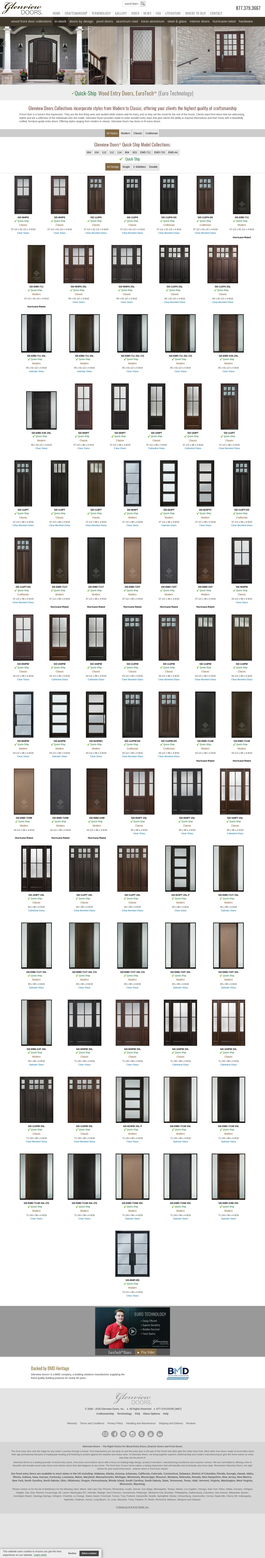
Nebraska (184, 1477)
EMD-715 (159, 152)
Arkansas (131, 1473)
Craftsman (152, 133)
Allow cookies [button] (89, 1553)
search (134, 4)
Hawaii (241, 1473)
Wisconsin (126, 1484)
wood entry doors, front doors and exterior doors (79, 1462)
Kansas (43, 1477)
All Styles (112, 133)
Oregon (85, 1480)
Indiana (26, 1477)
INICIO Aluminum (152, 21)
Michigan (120, 1477)
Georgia (231, 1473)
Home (57, 13)
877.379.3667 (248, 8)
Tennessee (176, 1480)
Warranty (72, 1423)
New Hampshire (211, 1477)
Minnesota (133, 1477)
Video (135, 13)
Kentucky (55, 1477)
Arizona (119, 1473)
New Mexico (244, 1477)
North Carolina (33, 1480)
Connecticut (171, 1473)
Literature (173, 13)
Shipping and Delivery (171, 1423)
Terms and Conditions (92, 1423)
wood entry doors (44, 1465)
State (165, 1480)
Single (126, 166)
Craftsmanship (76, 13)
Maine (78, 1477)
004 (89, 152)
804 (127, 152)
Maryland (88, 1477)
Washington (228, 1480)
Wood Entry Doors (136, 1446)
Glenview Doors (91, 1446)
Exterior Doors (156, 1446)
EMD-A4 (173, 152)
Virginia (215, 1480)
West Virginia (244, 1480)
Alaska (110, 1473)
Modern (125, 133)
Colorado (156, 1473)
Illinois (17, 1477)
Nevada (196, 1477)
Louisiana (68, 1477)
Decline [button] (72, 1553)
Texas (187, 1480)
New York (17, 1480)
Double (153, 166)
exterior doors (65, 1465)
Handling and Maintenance (141, 1423)
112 (104, 152)
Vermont (204, 1480)
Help (165, 1413)
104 (96, 152)
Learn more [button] (40, 1554)
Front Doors (175, 1446)
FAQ (158, 13)
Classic (137, 133)
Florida (221, 1473)
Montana (173, 1477)
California (144, 1473)
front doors (221, 1451)
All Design (113, 166)
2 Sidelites (139, 166)
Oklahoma (74, 1480)
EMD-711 (145, 152)
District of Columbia (203, 1473)
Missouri (161, 1477)
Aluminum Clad (127, 21)
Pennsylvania (99, 1480)
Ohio (63, 1480)
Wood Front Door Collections (31, 21)
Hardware (246, 21)
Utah (195, 1480)
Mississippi (147, 1477)
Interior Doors (200, 21)
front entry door (24, 1451)
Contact (216, 13)
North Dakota (51, 1480)
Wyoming (139, 1484)
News (147, 13)
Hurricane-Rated (224, 21)
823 (135, 152)
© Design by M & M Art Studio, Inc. (132, 1507)
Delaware (184, 1473)
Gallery (121, 13)
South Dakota (153, 1480)
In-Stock (60, 21)
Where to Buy (195, 13)
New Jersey (229, 1477)
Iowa (35, 1477)
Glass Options (151, 1413)
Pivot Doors (104, 21)
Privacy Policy (115, 1423)
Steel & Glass (177, 21)
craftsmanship (184, 1454)
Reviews (190, 1423)
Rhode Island (116, 1480)
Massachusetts (105, 1477)
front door (115, 1465)
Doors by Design (81, 21)
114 (119, 152)
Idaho (250, 1473)
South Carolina (134, 1480)
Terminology (101, 13)
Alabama (99, 1473)
